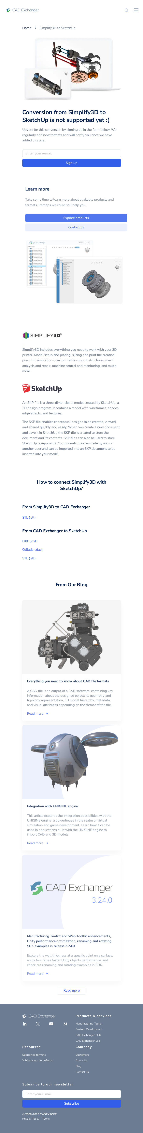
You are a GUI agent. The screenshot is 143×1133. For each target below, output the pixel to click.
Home (26, 28)
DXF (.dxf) (29, 541)
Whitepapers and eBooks (37, 1060)
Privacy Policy (30, 1119)
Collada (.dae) (32, 549)
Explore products (82, 218)
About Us (81, 1060)
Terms (46, 1119)
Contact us (82, 227)
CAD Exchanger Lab (88, 1041)
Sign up (71, 163)
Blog (78, 1066)
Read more (72, 990)
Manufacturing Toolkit (89, 1023)
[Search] (126, 10)
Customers (82, 1055)
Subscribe (71, 1103)
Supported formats (34, 1055)
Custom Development (89, 1029)
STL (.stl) (29, 517)
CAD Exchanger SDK (88, 1035)
